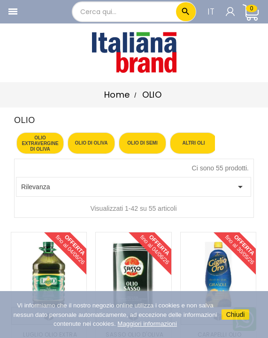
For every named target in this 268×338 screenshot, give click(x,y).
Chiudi (235, 314)
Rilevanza (133, 186)
